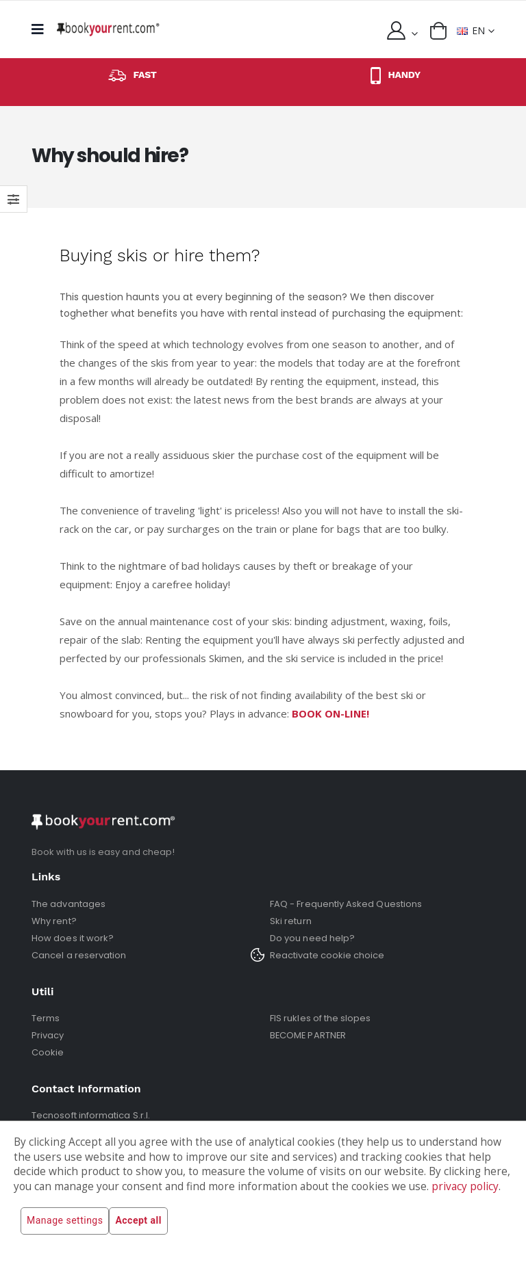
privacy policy (465, 1186)
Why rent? (54, 921)
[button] (438, 31)
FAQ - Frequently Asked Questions (346, 903)
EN (471, 30)
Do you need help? (312, 938)
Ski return (291, 921)
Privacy (48, 1035)
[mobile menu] (41, 29)
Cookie (48, 1052)
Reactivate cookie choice (327, 955)
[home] (108, 29)
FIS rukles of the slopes (320, 1018)
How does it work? (73, 938)
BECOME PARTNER (309, 1035)
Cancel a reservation (79, 955)
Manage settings (64, 1221)
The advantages (68, 903)
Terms (46, 1018)
